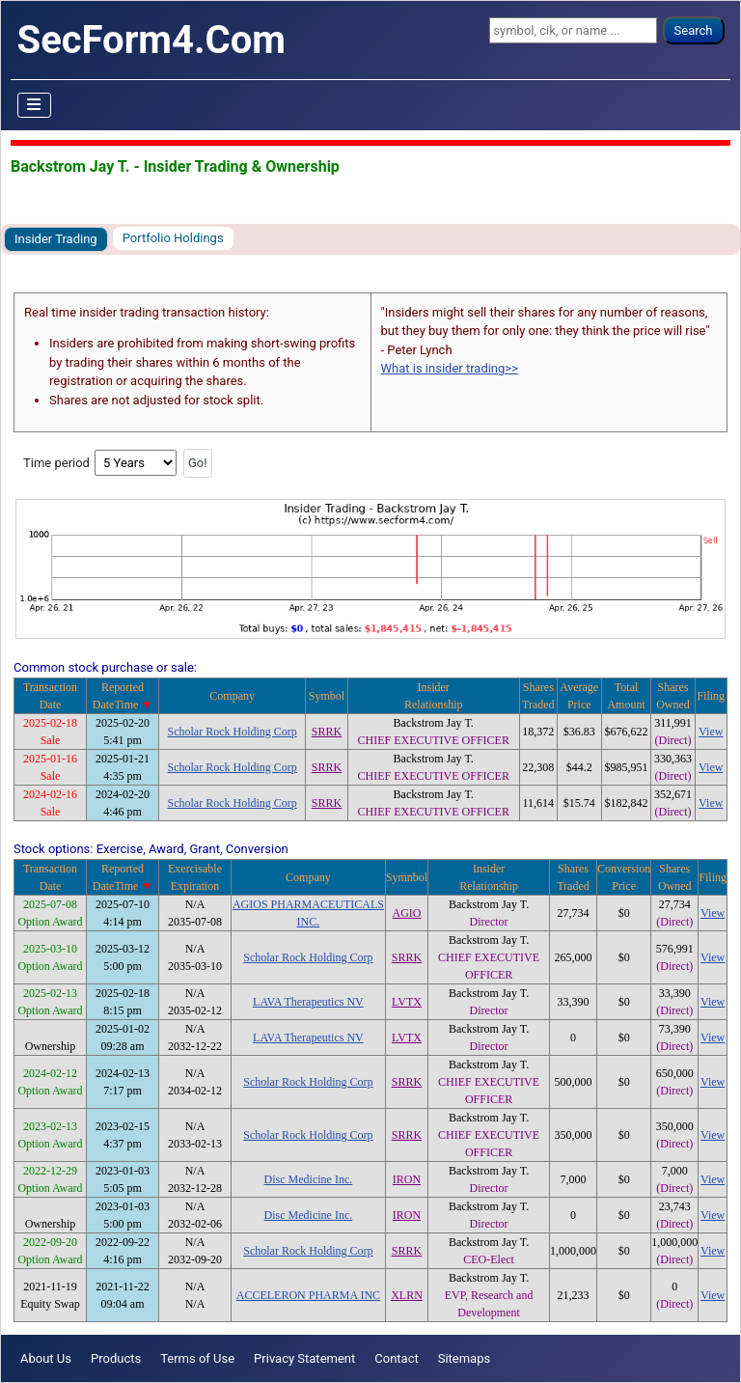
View (711, 731)
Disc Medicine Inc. (308, 1179)
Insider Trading (55, 239)
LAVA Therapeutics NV (308, 1002)
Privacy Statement (304, 1358)
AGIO (406, 913)
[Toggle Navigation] (34, 105)
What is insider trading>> (449, 368)
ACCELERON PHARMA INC (308, 1295)
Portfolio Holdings (173, 238)
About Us (45, 1358)
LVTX (407, 1002)
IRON (407, 1179)
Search (693, 30)
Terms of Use (197, 1358)
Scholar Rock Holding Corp (232, 731)
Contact (396, 1358)
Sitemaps (464, 1358)
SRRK (327, 731)
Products (116, 1358)
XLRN (407, 1295)
